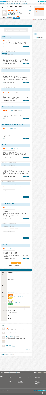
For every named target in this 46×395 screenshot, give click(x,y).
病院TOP (3, 354)
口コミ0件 (13, 337)
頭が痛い (17, 40)
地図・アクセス (7, 354)
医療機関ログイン (42, 372)
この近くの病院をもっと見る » (27, 349)
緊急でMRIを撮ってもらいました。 (8, 106)
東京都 (9, 3)
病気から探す (19, 377)
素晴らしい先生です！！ (6, 244)
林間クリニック (8, 332)
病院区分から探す (20, 381)
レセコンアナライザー (37, 382)
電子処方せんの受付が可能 (17, 302)
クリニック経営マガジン (38, 383)
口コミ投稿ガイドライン (29, 377)
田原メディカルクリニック (9, 336)
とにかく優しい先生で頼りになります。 (8, 203)
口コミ (11, 354)
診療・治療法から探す (20, 382)
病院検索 (7, 3)
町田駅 (10, 13)
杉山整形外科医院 (8, 345)
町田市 (12, 3)
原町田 (14, 3)
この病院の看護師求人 (30, 10)
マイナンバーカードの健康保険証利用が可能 (19, 296)
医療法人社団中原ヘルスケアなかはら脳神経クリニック (22, 3)
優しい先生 (4, 144)
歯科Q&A (10, 381)
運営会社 (1, 390)
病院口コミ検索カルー (2, 3)
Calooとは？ (10, 377)
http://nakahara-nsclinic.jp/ (11, 292)
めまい (21, 40)
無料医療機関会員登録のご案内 (38, 377)
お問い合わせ (7, 390)
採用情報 (4, 390)
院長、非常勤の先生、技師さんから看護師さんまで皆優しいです (12, 124)
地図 (19, 12)
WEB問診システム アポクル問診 (39, 381)
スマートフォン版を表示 (42, 390)
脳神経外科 (12, 40)
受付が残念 (4, 36)
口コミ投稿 (10, 382)
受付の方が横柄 (4, 53)
